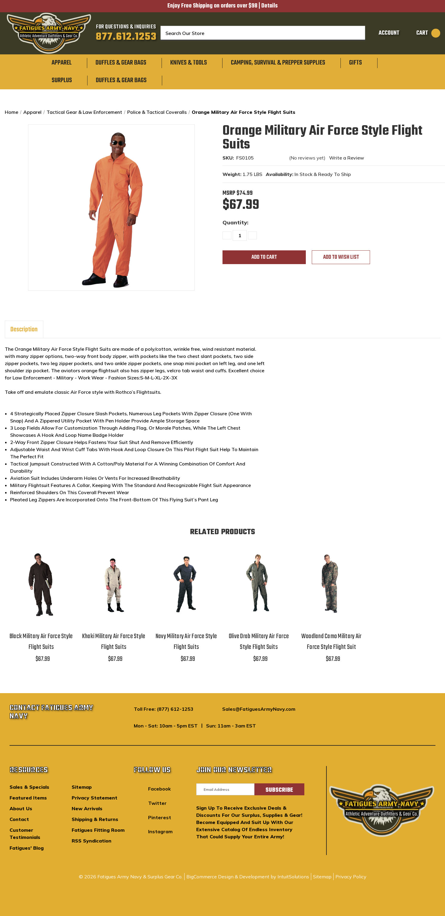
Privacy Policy (350, 877)
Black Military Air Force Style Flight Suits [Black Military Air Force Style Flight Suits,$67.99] (41, 641)
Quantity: (235, 222)
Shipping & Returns (95, 819)
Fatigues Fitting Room (98, 830)
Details (269, 5)
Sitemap (82, 787)
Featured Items (28, 798)
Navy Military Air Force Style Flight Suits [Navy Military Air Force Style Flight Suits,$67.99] (186, 641)
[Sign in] (384, 33)
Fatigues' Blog (27, 848)
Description (24, 329)
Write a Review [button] (346, 158)
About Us (21, 808)
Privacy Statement (94, 798)
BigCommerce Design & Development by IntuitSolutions (247, 877)
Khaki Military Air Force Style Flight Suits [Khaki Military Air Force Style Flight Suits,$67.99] (113, 641)
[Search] (357, 33)
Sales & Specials (29, 787)
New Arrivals (87, 808)
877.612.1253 (126, 37)
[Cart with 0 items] (421, 33)
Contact (19, 819)
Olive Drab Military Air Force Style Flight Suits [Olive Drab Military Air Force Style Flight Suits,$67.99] (259, 641)
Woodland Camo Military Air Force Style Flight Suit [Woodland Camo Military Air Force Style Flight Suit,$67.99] (331, 641)
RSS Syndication (91, 841)
